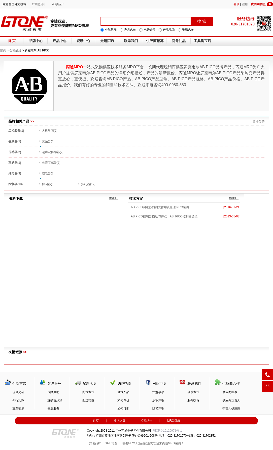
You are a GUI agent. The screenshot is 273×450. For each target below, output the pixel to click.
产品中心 (60, 41)
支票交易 (18, 408)
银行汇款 (18, 400)
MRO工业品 (136, 443)
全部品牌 (15, 50)
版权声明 (158, 400)
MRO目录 (173, 420)
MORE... (113, 198)
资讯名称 (188, 30)
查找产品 (123, 392)
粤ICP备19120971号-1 (167, 430)
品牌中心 (36, 41)
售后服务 (53, 408)
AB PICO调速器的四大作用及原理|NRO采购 (160, 207)
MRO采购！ (176, 443)
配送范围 (88, 400)
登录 (236, 4)
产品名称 (130, 30)
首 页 (12, 41)
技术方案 (120, 420)
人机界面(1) (50, 130)
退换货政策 (54, 400)
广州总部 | (38, 4)
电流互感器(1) (51, 162)
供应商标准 (229, 392)
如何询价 (123, 400)
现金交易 (18, 392)
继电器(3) (48, 173)
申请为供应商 (231, 408)
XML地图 (111, 443)
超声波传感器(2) (53, 152)
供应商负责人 (231, 400)
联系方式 (193, 392)
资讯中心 (83, 41)
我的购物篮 (262, 4)
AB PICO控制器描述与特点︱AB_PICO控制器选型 (164, 216)
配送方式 (88, 392)
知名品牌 (95, 443)
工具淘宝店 (202, 41)
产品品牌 (169, 30)
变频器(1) (48, 141)
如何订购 (123, 408)
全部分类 (259, 121)
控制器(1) (48, 184)
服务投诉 (193, 400)
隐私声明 (158, 408)
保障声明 (53, 392)
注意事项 (158, 392)
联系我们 (131, 41)
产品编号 (149, 30)
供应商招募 (155, 41)
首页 (3, 50)
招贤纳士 (146, 420)
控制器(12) (88, 184)
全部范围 (111, 30)
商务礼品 (179, 41)
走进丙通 (107, 41)
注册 (245, 4)
